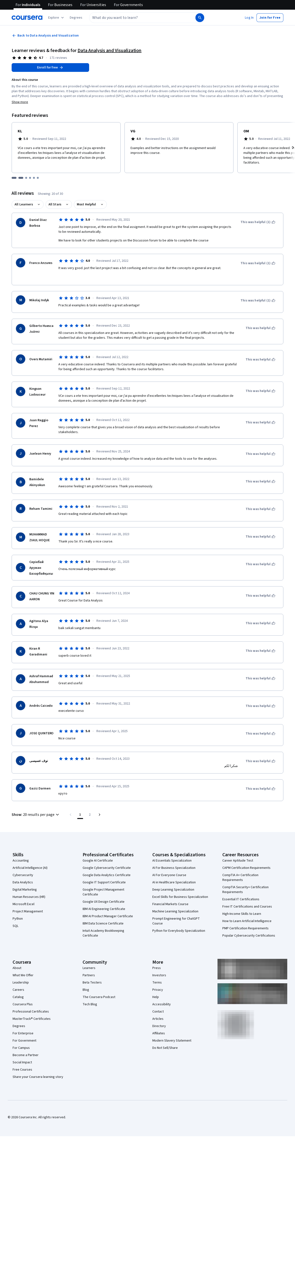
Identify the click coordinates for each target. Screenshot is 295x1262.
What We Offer (23, 975)
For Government (24, 1040)
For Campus (21, 1047)
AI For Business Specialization (173, 867)
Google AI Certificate (98, 860)
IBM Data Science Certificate (103, 923)
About (17, 968)
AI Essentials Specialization (172, 860)
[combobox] (141, 17)
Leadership (21, 982)
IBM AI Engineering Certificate (104, 909)
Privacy (157, 989)
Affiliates (158, 1033)
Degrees (19, 1026)
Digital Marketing (25, 889)
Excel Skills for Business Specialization (180, 896)
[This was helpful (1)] (258, 222)
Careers (18, 989)
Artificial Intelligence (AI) (30, 867)
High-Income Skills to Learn (241, 913)
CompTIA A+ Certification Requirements (240, 877)
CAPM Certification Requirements (246, 867)
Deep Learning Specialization (173, 889)
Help (155, 997)
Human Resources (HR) (29, 896)
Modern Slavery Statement (171, 1040)
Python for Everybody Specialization (178, 930)
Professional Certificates (31, 1011)
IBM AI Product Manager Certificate (108, 916)
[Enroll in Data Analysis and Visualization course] (50, 67)
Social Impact (22, 1062)
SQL (15, 926)
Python (18, 918)
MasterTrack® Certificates (32, 1018)
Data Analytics (23, 882)
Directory (159, 1026)
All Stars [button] (54, 204)
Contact (158, 1011)
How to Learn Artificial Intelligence (247, 921)
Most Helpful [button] (86, 204)
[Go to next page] (99, 814)
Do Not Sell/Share (165, 1047)
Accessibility (161, 1004)
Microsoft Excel (23, 904)
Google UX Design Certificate (103, 901)
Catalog (18, 997)
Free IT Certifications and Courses (247, 906)
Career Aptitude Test (237, 860)
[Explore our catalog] (56, 17)
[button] (76, 17)
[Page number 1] (80, 814)
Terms (157, 982)
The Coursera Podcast (99, 997)
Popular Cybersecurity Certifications (248, 935)
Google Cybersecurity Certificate (107, 867)
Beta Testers (92, 982)
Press (156, 968)
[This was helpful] (260, 328)
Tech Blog (90, 1004)
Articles (157, 1018)
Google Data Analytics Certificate (107, 875)
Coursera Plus (23, 1004)
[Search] (199, 17)
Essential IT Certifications (240, 899)
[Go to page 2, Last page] (89, 814)
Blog (86, 989)
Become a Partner (26, 1055)
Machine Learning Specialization (175, 911)
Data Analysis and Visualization (109, 50)
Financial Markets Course (170, 904)
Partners (89, 975)
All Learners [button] (24, 204)
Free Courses (22, 1069)
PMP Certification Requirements (245, 928)
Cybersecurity (23, 875)
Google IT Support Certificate (104, 882)
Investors (159, 975)
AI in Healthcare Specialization (174, 882)
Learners (89, 968)
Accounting (21, 860)
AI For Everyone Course (169, 875)
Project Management (28, 911)
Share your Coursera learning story (38, 1076)
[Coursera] (27, 18)
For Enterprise (23, 1033)
